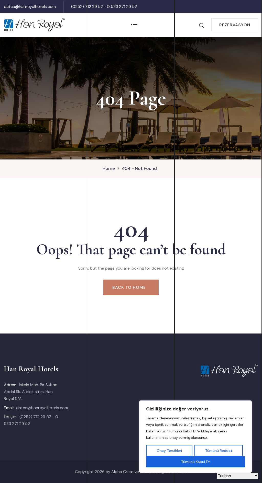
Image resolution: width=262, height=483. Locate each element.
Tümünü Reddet (218, 450)
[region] (195, 436)
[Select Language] (237, 476)
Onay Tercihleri (169, 450)
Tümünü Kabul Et (195, 461)
